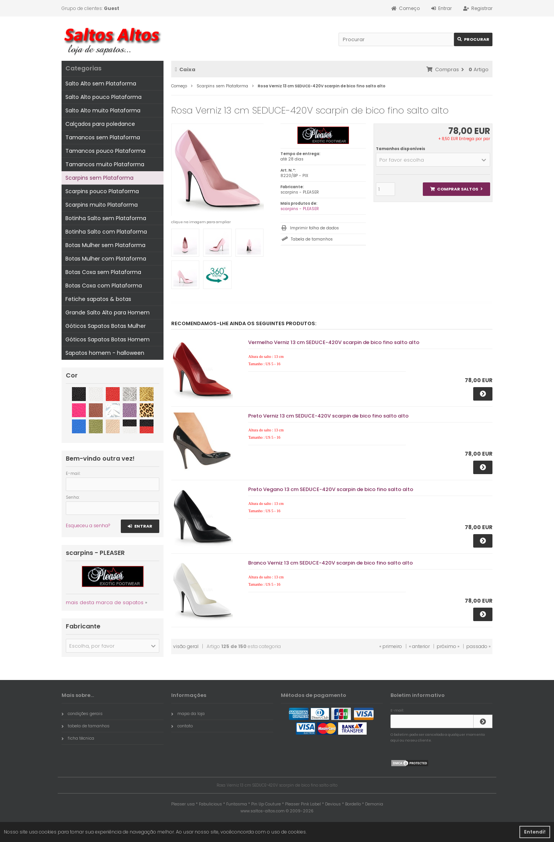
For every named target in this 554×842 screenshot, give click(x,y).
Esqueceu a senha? (88, 525)
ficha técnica (78, 738)
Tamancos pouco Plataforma (105, 151)
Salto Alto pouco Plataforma (103, 97)
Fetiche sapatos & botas (98, 299)
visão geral (186, 646)
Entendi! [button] (535, 832)
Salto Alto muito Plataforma (102, 110)
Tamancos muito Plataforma (104, 164)
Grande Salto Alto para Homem (107, 312)
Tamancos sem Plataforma (102, 137)
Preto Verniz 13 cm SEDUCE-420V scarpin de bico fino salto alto (328, 415)
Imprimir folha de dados (314, 228)
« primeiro (390, 646)
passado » (478, 646)
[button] (433, 160)
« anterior (419, 646)
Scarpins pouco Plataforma (102, 191)
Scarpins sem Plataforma (99, 178)
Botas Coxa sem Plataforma (103, 272)
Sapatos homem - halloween (104, 353)
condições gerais (82, 713)
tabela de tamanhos (86, 726)
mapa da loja (188, 713)
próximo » (448, 646)
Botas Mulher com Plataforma (105, 258)
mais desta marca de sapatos (105, 602)
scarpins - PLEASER (299, 209)
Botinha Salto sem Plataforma (105, 218)
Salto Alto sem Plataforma (100, 83)
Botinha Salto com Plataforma (106, 232)
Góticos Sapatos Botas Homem (107, 339)
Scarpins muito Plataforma (101, 205)
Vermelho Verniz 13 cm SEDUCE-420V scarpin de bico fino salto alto (333, 342)
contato (182, 726)
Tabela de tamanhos (312, 239)
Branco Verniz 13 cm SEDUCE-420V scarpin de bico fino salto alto (330, 562)
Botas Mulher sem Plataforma (105, 245)
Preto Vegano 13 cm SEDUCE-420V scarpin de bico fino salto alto (330, 489)
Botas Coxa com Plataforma (103, 285)
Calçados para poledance (100, 124)
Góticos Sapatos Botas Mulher (105, 326)
